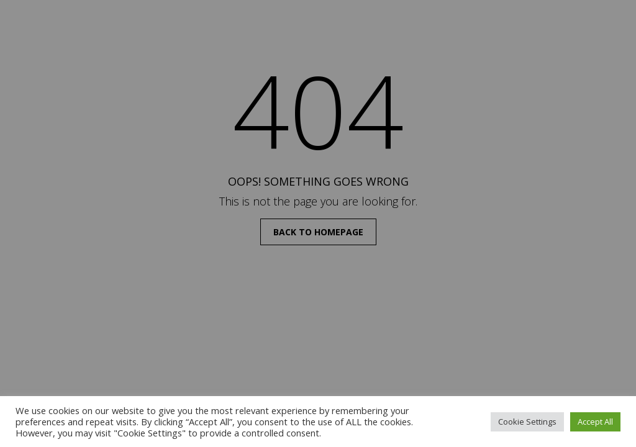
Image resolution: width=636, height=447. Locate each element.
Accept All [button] (595, 421)
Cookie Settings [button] (527, 421)
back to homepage (318, 232)
